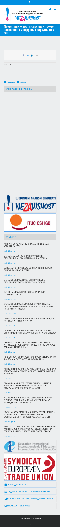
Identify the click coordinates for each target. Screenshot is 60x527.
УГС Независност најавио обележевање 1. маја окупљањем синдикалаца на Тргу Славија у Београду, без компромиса (28, 390)
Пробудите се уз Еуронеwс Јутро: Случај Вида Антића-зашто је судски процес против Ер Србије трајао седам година (29, 335)
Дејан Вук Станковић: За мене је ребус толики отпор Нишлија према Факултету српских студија (30, 322)
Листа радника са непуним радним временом (29, 489)
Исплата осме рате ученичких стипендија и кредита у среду (26, 235)
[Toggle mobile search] (50, 9)
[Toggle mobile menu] (55, 9)
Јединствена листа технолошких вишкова (27, 482)
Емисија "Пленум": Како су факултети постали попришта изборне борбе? (28, 259)
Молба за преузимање (17, 496)
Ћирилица (9, 82)
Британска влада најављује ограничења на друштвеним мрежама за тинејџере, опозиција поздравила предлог (28, 296)
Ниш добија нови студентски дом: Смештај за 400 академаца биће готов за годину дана (30, 348)
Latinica (21, 82)
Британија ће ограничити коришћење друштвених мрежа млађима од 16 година (25, 247)
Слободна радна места (18, 475)
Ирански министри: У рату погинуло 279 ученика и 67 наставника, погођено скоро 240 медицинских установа (30, 361)
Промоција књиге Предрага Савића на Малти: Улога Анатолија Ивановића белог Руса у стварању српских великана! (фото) (27, 376)
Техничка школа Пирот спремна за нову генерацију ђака (24, 283)
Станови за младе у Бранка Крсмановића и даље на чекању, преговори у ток (29, 309)
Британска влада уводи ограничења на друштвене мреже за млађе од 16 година (24, 271)
